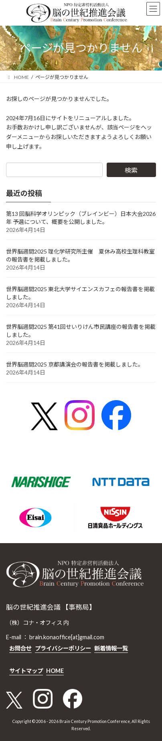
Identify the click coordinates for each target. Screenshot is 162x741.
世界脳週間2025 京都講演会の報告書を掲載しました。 (75, 364)
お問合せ (20, 648)
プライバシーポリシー (63, 648)
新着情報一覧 (111, 648)
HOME (55, 670)
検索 (131, 170)
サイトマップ (26, 670)
